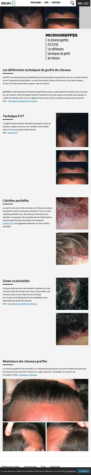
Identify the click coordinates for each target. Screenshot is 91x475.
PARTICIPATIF (56, 2)
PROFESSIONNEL (36, 2)
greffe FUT (13, 132)
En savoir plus (70, 471)
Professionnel (30, 467)
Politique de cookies (10, 467)
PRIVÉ (47, 2)
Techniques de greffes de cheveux (22, 101)
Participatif (55, 467)
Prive (43, 467)
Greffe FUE (8, 223)
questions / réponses (28, 375)
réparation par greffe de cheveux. (22, 303)
